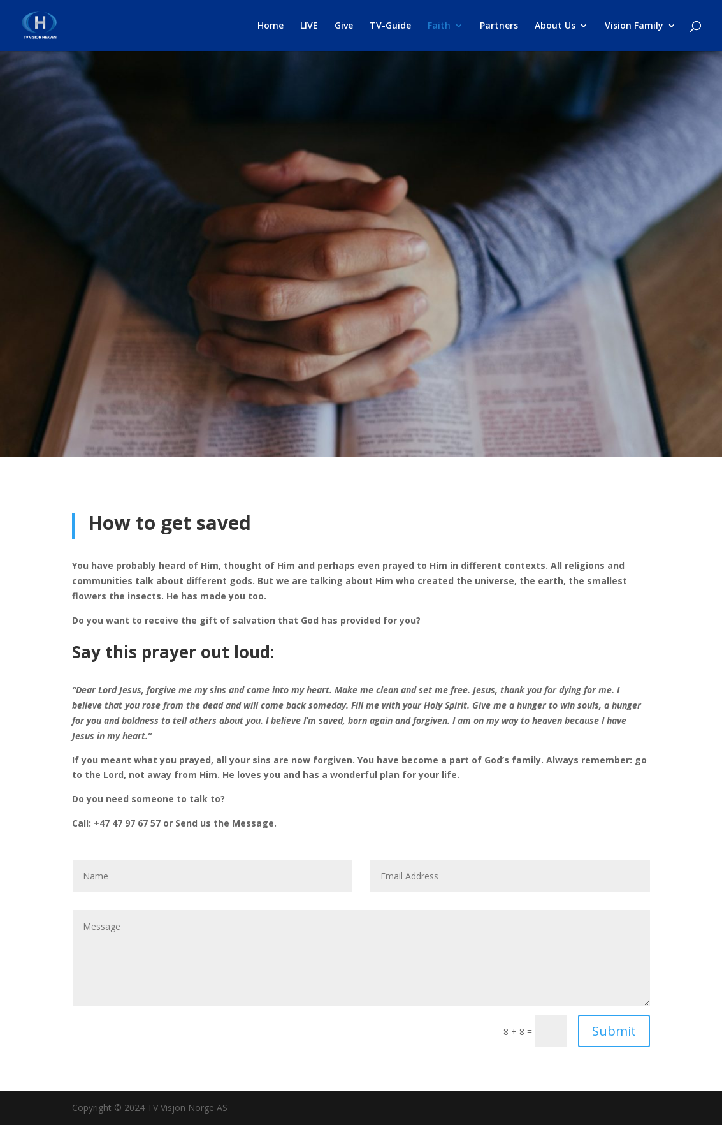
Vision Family (634, 26)
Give (344, 26)
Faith (439, 26)
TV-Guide (390, 26)
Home (270, 26)
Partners (499, 26)
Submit (614, 1031)
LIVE (309, 26)
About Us (555, 26)
